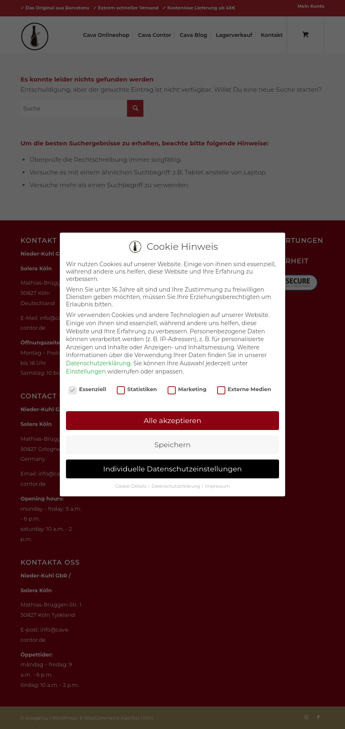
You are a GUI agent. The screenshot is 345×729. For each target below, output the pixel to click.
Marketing (187, 389)
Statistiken (137, 389)
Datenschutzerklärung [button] (176, 486)
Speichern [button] (172, 444)
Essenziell (87, 389)
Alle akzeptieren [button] (173, 420)
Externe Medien (244, 389)
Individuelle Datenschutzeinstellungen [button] (172, 468)
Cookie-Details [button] (131, 486)
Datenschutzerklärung (98, 363)
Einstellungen (86, 371)
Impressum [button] (217, 486)
